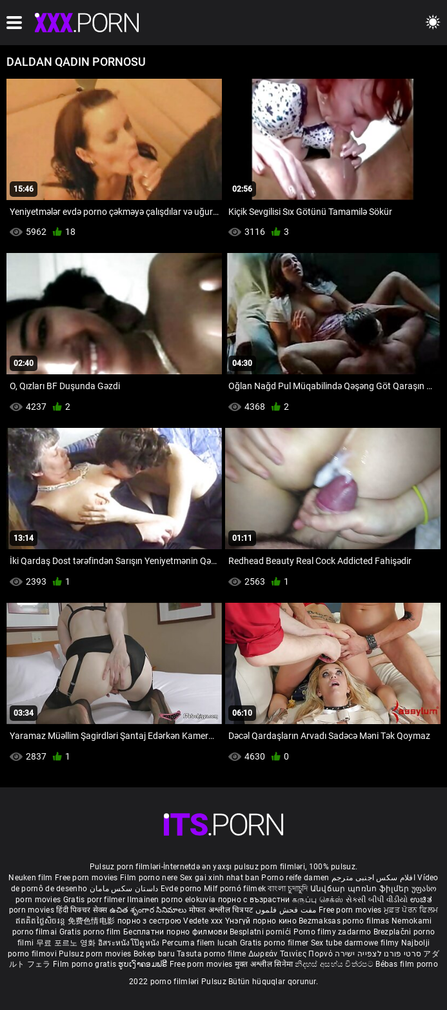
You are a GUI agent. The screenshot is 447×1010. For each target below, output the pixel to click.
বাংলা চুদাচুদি (288, 888)
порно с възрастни (254, 899)
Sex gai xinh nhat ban (219, 877)
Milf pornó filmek (235, 888)
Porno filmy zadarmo (333, 931)
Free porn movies (87, 877)
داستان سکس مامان (124, 888)
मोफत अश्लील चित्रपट (222, 909)
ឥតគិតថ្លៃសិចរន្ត (41, 920)
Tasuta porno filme (212, 953)
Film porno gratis (85, 964)
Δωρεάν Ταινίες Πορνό (291, 953)
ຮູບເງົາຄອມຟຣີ (143, 964)
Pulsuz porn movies (96, 953)
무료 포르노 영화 (67, 942)
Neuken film (30, 877)
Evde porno (181, 888)
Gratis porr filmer (95, 899)
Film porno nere (149, 877)
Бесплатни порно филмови (176, 931)
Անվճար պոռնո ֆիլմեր (361, 888)
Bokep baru (154, 953)
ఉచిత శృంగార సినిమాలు (149, 909)
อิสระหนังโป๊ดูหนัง (130, 942)
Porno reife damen (295, 877)
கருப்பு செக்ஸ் (317, 899)
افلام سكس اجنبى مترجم (373, 877)
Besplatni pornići (261, 931)
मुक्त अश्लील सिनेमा (265, 964)
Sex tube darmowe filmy (355, 942)
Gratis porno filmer (275, 942)
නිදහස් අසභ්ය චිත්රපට (335, 964)
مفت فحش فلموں (287, 909)
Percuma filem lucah (201, 942)
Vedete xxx (203, 920)
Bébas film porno (406, 964)
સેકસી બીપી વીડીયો (377, 899)
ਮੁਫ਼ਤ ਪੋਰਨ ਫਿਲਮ (411, 909)
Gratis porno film (91, 931)
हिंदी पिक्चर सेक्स (81, 909)
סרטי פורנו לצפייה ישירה (378, 953)
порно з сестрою (149, 920)
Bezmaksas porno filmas (345, 920)
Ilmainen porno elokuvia (172, 899)
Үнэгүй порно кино (262, 920)
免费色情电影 (92, 920)
